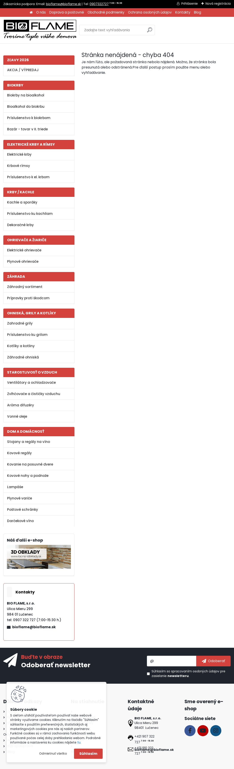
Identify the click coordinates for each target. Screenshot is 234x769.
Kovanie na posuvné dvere (30, 464)
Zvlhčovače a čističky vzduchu (33, 393)
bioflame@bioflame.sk (63, 4)
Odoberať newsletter (55, 665)
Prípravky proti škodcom (28, 298)
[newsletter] (213, 661)
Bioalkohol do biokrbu (25, 106)
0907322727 (99, 4)
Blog (197, 12)
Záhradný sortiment (24, 286)
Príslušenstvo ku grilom (27, 334)
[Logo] (40, 30)
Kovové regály (19, 453)
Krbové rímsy (18, 165)
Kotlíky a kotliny (21, 346)
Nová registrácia (218, 3)
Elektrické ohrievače (24, 250)
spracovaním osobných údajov (195, 671)
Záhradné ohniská (23, 357)
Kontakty (182, 12)
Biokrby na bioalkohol (25, 95)
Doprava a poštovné (66, 12)
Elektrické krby (19, 154)
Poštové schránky (22, 509)
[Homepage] (31, 12)
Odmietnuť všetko (53, 753)
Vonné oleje (17, 416)
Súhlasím (88, 753)
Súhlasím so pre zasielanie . (188, 673)
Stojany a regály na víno (28, 441)
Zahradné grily (20, 323)
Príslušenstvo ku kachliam (30, 213)
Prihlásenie (189, 3)
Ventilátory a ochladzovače (31, 382)
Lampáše (15, 487)
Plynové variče (19, 498)
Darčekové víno (20, 521)
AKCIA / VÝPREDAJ (23, 70)
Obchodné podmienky (106, 12)
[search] (149, 31)
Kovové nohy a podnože (27, 475)
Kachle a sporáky (22, 202)
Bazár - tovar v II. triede (27, 129)
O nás (41, 12)
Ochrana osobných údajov (150, 12)
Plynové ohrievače (22, 261)
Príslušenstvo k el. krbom (28, 177)
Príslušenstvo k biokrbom (28, 117)
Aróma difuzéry (20, 405)
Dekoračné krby (20, 225)
